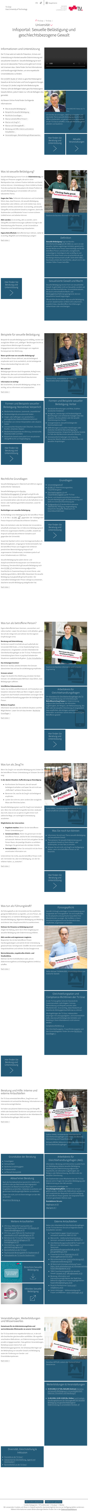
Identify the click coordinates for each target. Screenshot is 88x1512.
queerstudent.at (10, 1235)
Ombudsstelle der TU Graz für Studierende (19, 1255)
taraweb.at (60, 1273)
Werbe (61, 1505)
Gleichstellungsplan (55, 492)
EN (37, 3)
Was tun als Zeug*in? (12, 122)
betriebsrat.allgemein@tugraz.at (16, 1240)
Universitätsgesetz (54, 485)
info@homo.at (55, 1287)
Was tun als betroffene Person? (16, 119)
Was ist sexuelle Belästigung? (15, 109)
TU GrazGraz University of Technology (16, 8)
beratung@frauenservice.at (60, 1256)
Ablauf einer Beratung (10, 1200)
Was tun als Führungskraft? (14, 125)
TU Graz (39, 21)
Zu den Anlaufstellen (34, 658)
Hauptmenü (51, 3)
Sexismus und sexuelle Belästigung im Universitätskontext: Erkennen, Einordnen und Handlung (66, 1391)
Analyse (53, 1505)
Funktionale (44, 1505)
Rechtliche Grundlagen (13, 115)
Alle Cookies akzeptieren (34, 1502)
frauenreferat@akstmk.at (59, 1268)
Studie (9, 79)
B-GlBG (14, 517)
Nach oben (5, 240)
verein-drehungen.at (73, 1292)
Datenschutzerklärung (69, 1509)
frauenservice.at (70, 1254)
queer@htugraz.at (25, 1235)
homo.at (70, 1285)
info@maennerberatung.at (60, 1261)
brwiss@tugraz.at (10, 1242)
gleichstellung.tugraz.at (12, 1247)
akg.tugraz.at (50, 1208)
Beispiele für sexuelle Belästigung (17, 112)
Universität (44, 25)
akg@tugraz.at (51, 1204)
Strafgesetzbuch (53, 504)
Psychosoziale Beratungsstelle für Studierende (20, 1252)
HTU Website (32, 1228)
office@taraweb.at (73, 1273)
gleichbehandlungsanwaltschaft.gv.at (63, 1249)
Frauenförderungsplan (56, 494)
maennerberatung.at (74, 1259)
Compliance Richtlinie (54, 1026)
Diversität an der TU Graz (13, 1457)
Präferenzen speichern (54, 1502)
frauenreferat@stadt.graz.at (60, 1283)
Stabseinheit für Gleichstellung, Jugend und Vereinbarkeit (19, 1461)
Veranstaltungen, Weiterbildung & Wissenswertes (22, 135)
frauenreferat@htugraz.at (13, 1230)
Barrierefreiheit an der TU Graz (15, 1250)
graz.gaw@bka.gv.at (57, 1252)
